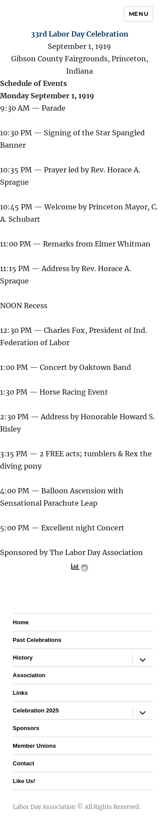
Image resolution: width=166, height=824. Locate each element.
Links (20, 693)
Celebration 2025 (36, 710)
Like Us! (24, 781)
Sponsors (26, 728)
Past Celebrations (37, 640)
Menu (138, 13)
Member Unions (34, 745)
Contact (23, 763)
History (23, 657)
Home (21, 622)
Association (29, 675)
